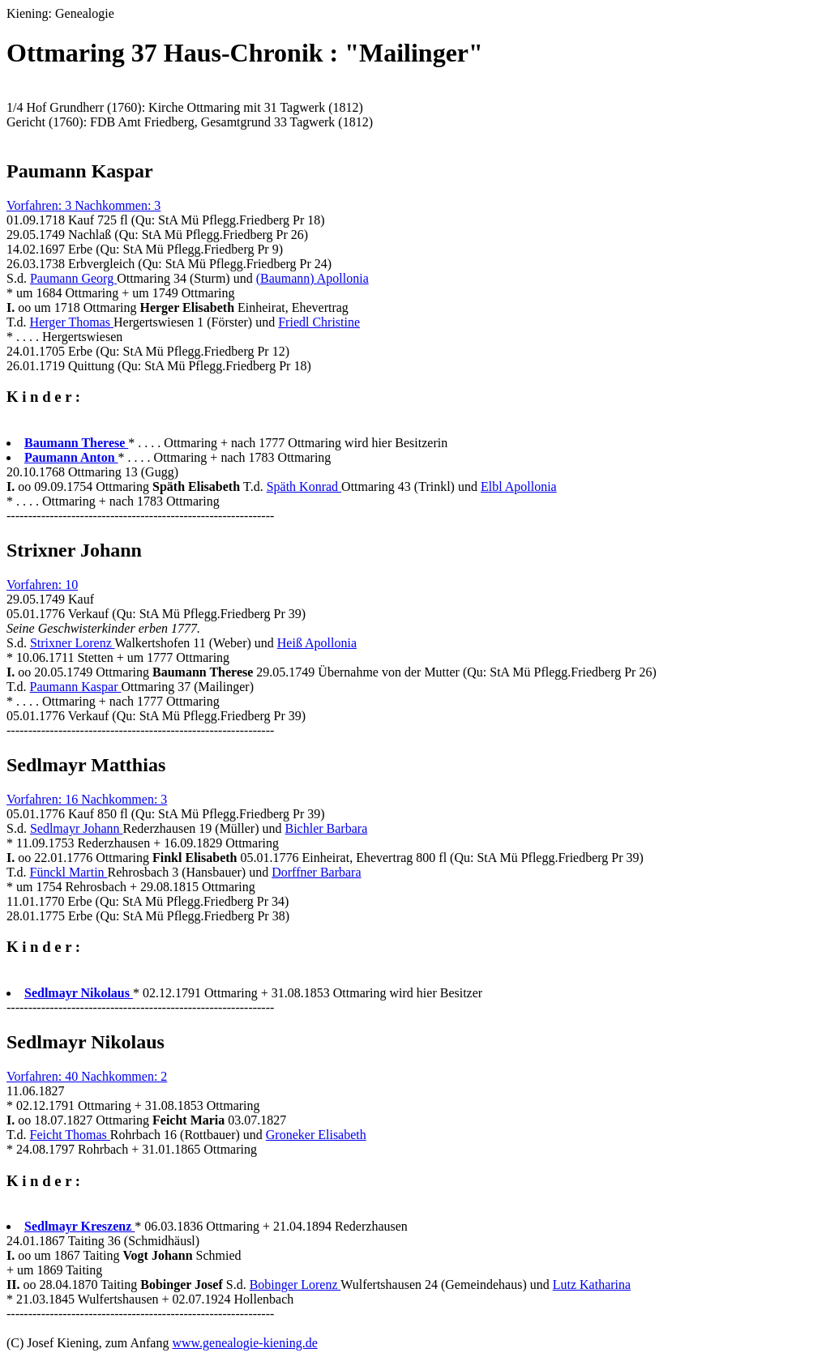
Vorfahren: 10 (42, 584)
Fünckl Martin (69, 872)
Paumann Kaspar (76, 686)
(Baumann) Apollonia (312, 278)
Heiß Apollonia (317, 643)
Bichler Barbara (326, 828)
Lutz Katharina (592, 1284)
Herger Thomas (71, 322)
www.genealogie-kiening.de (244, 1343)
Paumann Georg (73, 278)
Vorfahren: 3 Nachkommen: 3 (83, 205)
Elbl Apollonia (519, 486)
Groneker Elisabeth (316, 1135)
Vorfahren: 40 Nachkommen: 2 (86, 1076)
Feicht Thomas (70, 1135)
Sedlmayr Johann (76, 828)
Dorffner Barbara (316, 872)
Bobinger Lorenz (295, 1284)
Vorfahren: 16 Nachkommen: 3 (86, 799)
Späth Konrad (304, 486)
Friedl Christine (319, 322)
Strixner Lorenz (72, 643)
